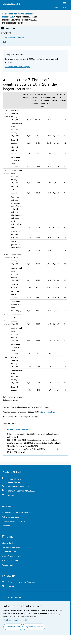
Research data (8, 565)
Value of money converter (12, 556)
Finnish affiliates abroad (13, 37)
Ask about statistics (10, 517)
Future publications (10, 560)
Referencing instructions (18, 429)
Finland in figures (9, 551)
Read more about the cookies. (16, 620)
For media (6, 525)
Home (4, 13)
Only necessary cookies (34, 626)
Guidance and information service (16, 512)
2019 (12, 16)
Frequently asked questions (13, 521)
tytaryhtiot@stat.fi (47, 412)
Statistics (13, 13)
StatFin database (9, 543)
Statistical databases (11, 547)
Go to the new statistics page (17, 66)
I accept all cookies (13, 626)
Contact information (12, 597)
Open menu (8, 28)
